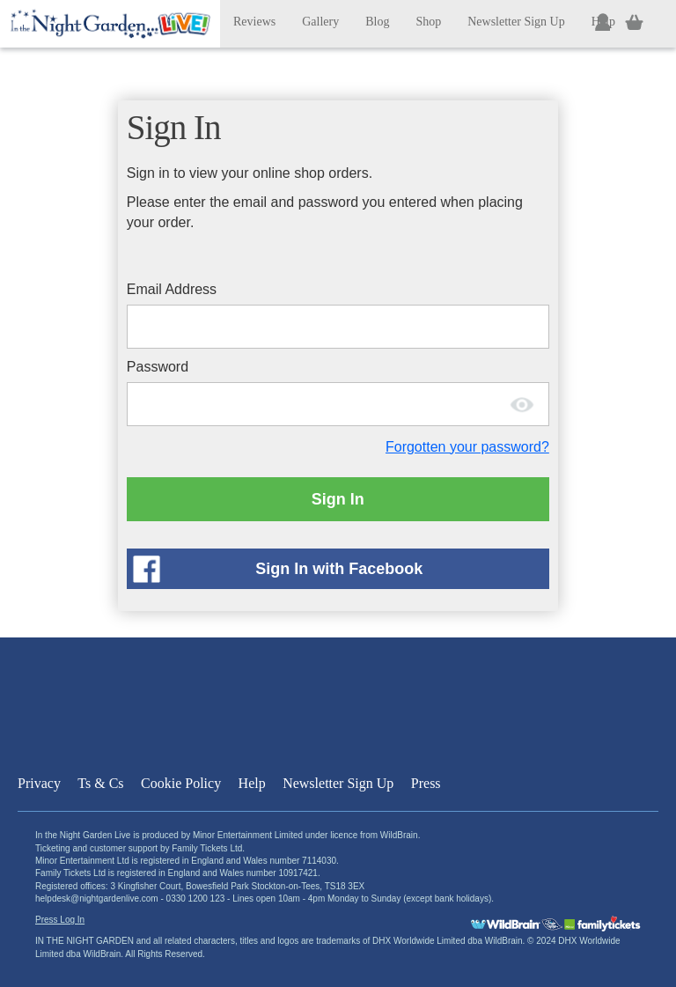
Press (426, 783)
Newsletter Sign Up (515, 21)
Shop (428, 21)
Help (252, 783)
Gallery (320, 21)
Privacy (39, 783)
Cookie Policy (181, 783)
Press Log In (59, 919)
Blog (377, 21)
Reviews (254, 21)
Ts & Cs (100, 783)
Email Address (172, 289)
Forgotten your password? (467, 446)
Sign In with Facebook (338, 569)
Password (157, 366)
